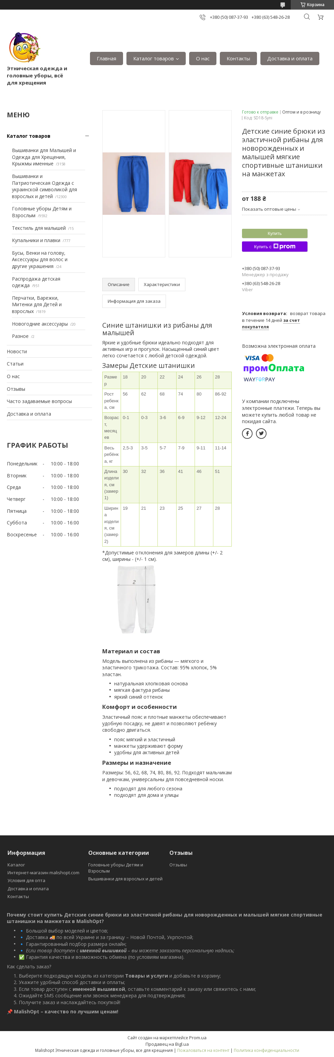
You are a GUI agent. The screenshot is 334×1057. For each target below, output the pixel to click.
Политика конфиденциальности (266, 1050)
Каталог (16, 865)
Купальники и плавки (36, 240)
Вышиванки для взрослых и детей (125, 879)
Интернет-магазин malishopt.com (43, 872)
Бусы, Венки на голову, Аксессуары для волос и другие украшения (39, 259)
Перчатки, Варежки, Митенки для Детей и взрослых (37, 304)
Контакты (238, 58)
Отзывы (16, 389)
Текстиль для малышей (39, 228)
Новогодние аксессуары (40, 324)
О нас (203, 58)
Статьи (15, 363)
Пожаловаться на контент (203, 1050)
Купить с (274, 246)
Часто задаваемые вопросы (39, 401)
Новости (17, 351)
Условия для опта (26, 880)
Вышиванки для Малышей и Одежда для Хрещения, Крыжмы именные (44, 157)
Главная (106, 58)
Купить (275, 233)
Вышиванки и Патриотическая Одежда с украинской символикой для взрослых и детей (44, 186)
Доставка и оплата (290, 58)
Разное (20, 336)
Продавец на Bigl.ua (167, 1044)
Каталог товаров (153, 58)
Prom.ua (198, 1037)
